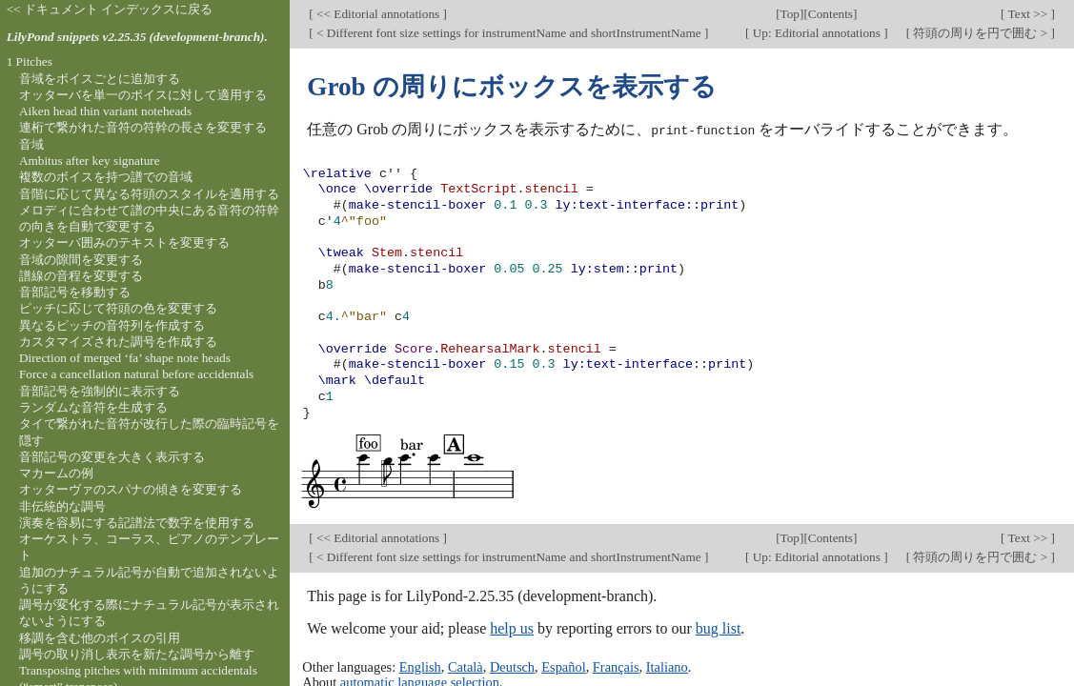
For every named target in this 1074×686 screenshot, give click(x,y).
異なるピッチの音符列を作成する (112, 325)
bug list (718, 627)
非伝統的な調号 (62, 506)
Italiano (667, 666)
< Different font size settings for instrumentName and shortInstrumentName (509, 33)
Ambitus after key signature (89, 160)
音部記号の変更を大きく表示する (112, 457)
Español (563, 666)
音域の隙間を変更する (81, 259)
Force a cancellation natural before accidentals (136, 374)
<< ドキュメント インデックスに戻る (110, 9)
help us (512, 627)
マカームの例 (56, 473)
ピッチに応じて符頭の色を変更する (118, 308)
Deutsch (512, 666)
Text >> (1028, 14)
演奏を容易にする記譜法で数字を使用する (136, 522)
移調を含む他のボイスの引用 (99, 638)
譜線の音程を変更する (81, 276)
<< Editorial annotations (378, 14)
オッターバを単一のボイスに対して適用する (143, 95)
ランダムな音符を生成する (93, 407)
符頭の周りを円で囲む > (980, 33)
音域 (31, 144)
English (420, 666)
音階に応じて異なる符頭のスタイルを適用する (149, 194)
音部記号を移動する (75, 292)
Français (616, 666)
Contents (830, 14)
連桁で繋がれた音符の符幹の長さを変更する (143, 127)
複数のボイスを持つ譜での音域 (106, 177)
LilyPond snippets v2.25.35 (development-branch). (137, 37)
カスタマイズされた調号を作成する (118, 341)
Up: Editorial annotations (816, 33)
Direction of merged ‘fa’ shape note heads (125, 358)
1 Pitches (29, 61)
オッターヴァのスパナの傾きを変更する (130, 489)
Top (790, 14)
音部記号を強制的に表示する (99, 391)
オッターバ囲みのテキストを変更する (124, 242)
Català (465, 666)
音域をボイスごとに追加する (99, 78)
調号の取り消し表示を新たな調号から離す (136, 654)
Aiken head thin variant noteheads (105, 111)
